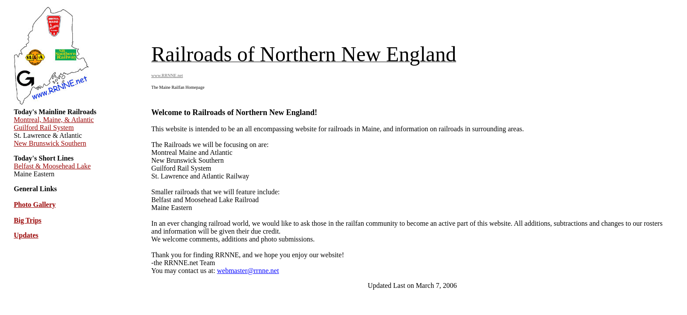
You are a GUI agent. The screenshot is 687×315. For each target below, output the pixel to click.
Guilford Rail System (44, 127)
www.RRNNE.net (167, 75)
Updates (26, 235)
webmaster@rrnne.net (248, 270)
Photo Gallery (35, 204)
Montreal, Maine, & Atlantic (54, 119)
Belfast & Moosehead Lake (52, 166)
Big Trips (28, 220)
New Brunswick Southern (50, 143)
